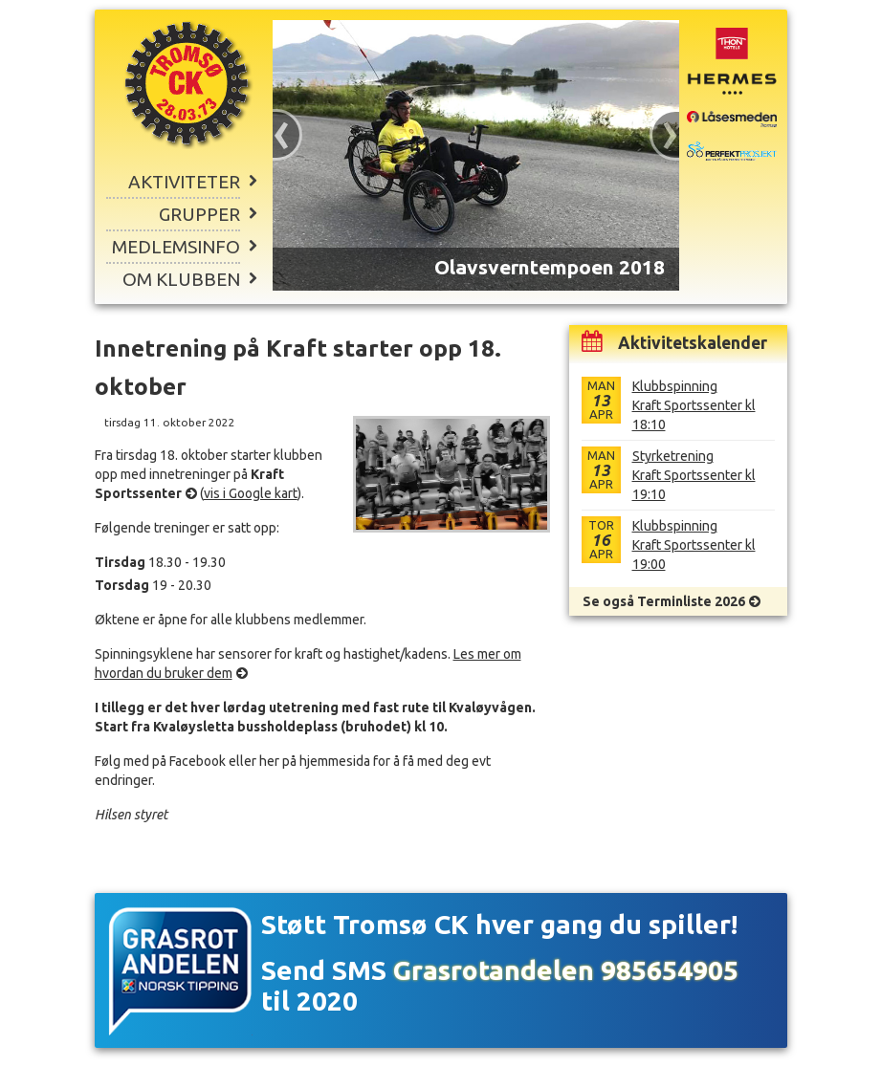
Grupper (199, 214)
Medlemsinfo (176, 246)
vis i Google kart (250, 493)
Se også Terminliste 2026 (664, 601)
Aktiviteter (184, 181)
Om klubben (181, 279)
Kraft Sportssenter (189, 484)
